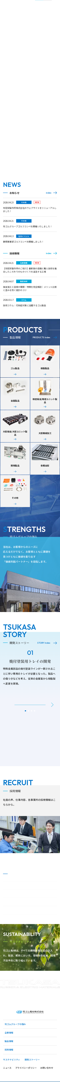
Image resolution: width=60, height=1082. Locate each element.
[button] (52, 713)
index (48, 192)
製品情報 (9, 1065)
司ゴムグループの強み (15, 1048)
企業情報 (9, 1056)
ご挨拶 (8, 902)
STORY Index (43, 651)
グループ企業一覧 (13, 926)
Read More (43, 545)
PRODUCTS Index (41, 337)
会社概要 (9, 910)
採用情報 (9, 1073)
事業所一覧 (10, 918)
